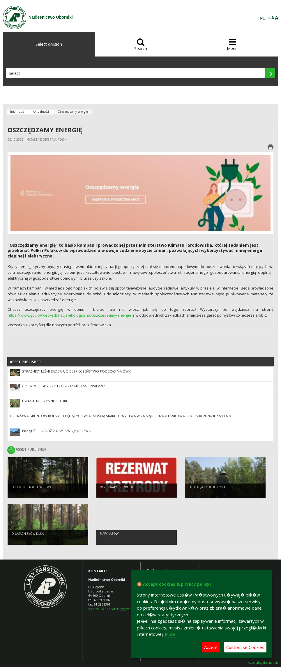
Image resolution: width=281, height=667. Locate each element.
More (170, 634)
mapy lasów (109, 534)
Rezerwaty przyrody (116, 487)
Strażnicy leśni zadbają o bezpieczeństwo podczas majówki (77, 371)
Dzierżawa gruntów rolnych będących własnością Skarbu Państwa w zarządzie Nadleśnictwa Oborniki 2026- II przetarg (121, 416)
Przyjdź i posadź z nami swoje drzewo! (57, 430)
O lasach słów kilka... (28, 534)
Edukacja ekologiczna (206, 487)
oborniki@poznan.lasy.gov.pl (110, 608)
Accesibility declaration (263, 662)
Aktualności (41, 112)
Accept (211, 647)
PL (262, 18)
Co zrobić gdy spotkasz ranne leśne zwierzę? (63, 386)
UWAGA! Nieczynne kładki (44, 401)
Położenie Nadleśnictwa (31, 487)
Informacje (17, 112)
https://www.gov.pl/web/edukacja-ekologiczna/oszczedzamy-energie (69, 315)
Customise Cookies (245, 647)
